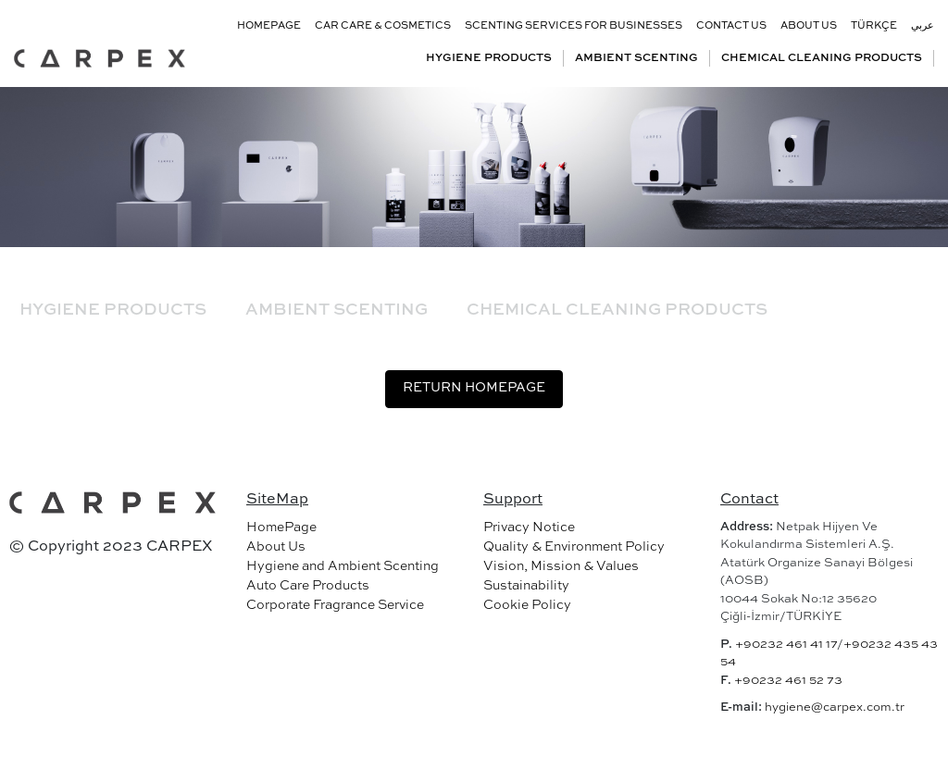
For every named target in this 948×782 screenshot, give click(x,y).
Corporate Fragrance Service (335, 605)
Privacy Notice (529, 527)
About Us (276, 546)
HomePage (281, 527)
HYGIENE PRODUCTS (489, 58)
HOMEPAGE (269, 26)
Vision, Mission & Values (561, 566)
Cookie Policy (527, 605)
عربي (922, 26)
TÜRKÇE (874, 26)
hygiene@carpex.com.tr (834, 707)
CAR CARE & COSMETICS (383, 26)
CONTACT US (731, 26)
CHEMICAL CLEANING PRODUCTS (821, 58)
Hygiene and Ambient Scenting (342, 566)
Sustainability (526, 585)
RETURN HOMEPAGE (474, 387)
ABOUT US (808, 26)
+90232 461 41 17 (786, 645)
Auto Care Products (307, 585)
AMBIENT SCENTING (636, 58)
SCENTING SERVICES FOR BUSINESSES (573, 26)
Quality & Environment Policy (574, 546)
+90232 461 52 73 (788, 681)
